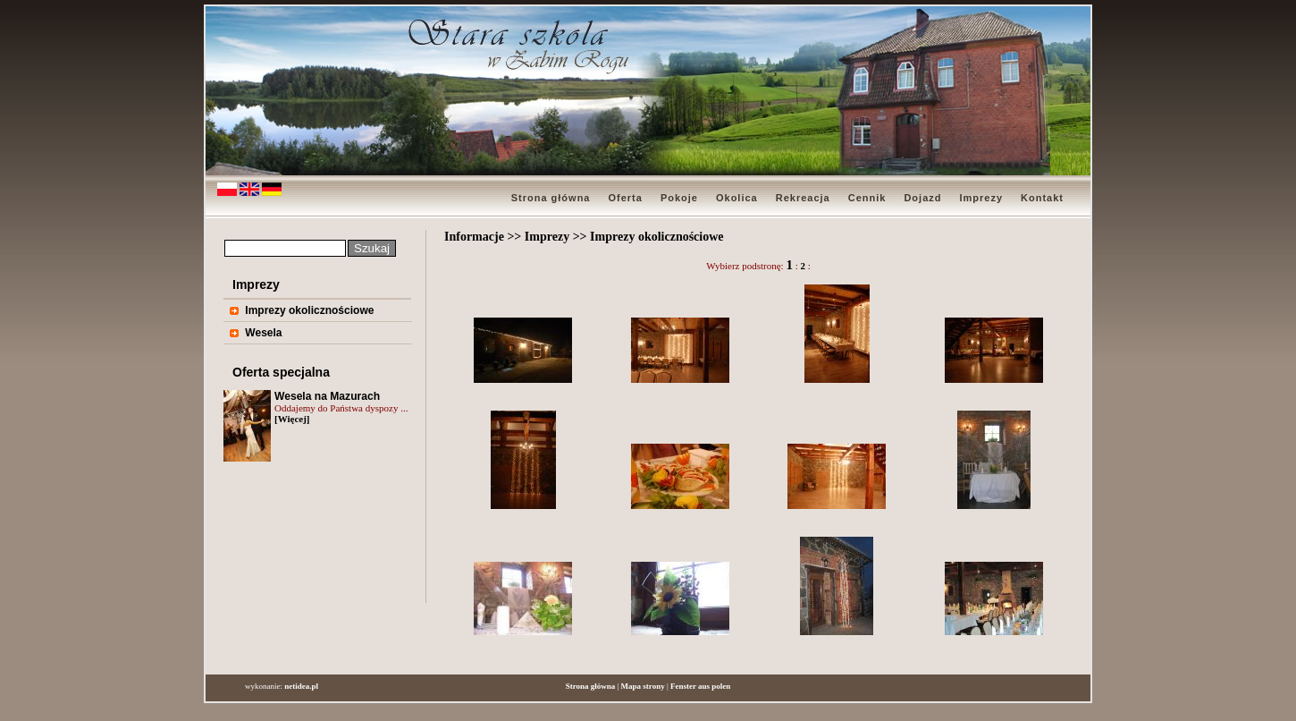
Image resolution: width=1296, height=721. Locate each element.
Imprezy (981, 197)
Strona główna (551, 197)
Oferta (625, 197)
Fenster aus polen (700, 686)
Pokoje (679, 197)
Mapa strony (643, 686)
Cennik (867, 197)
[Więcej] (292, 418)
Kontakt (1042, 197)
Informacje (474, 236)
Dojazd (922, 197)
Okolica (737, 197)
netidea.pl (301, 686)
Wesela (263, 333)
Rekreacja (803, 197)
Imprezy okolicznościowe (309, 310)
